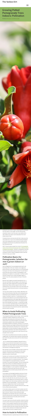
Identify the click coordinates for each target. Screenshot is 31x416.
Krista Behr (17, 18)
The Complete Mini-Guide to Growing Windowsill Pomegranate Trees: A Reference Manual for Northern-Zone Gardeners (15, 248)
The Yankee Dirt (9, 2)
